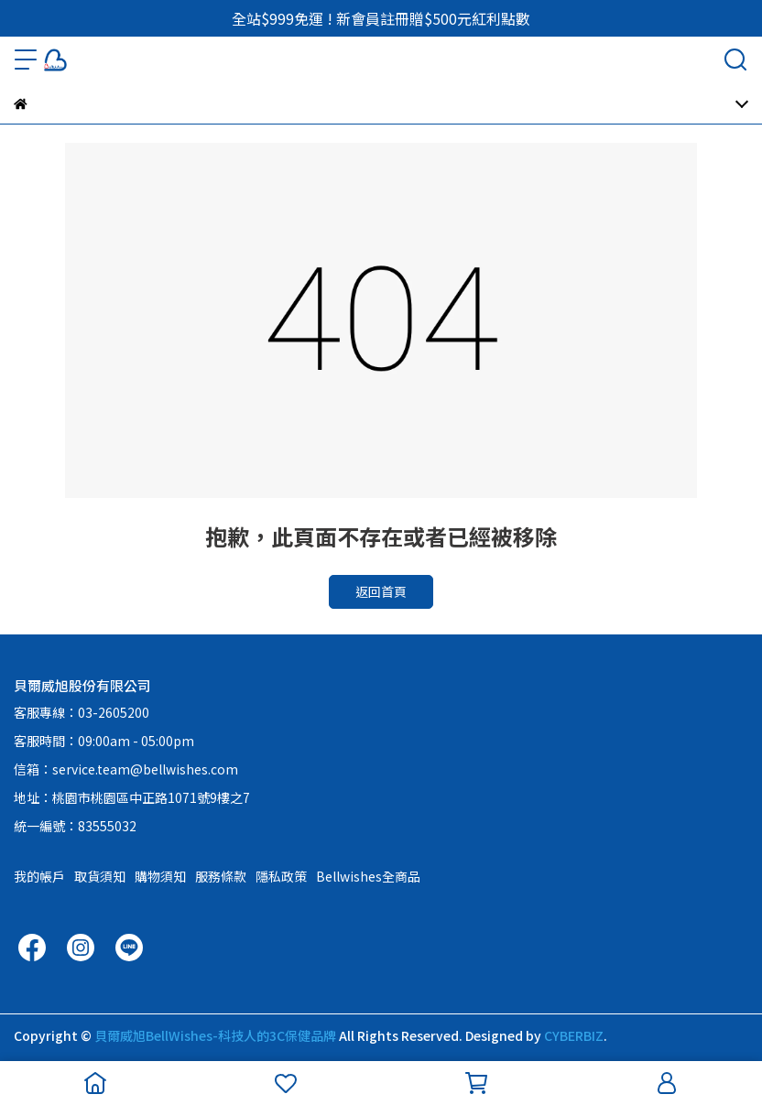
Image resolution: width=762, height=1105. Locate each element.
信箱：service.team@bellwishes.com (126, 769)
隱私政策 (281, 876)
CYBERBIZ (574, 1035)
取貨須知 (99, 876)
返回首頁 (381, 591)
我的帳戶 (39, 876)
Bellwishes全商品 (368, 876)
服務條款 (220, 876)
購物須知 (160, 876)
